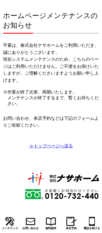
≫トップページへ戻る (51, 146)
